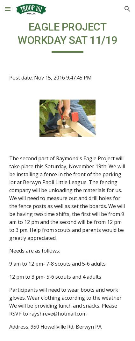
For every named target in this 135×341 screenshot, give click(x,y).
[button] (7, 8)
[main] (68, 36)
